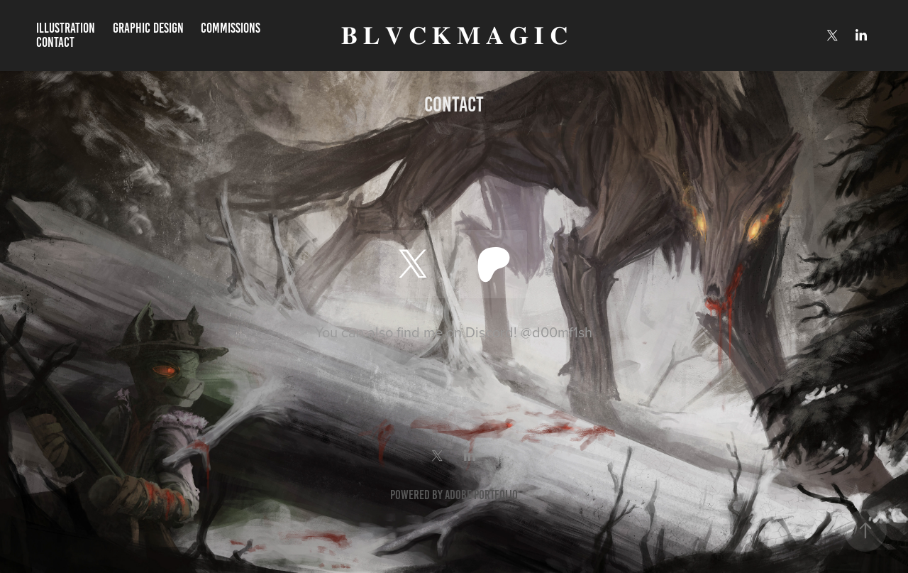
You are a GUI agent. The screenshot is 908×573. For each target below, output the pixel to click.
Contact (55, 42)
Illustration (65, 28)
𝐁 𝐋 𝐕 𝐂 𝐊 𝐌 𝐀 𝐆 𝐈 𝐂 (454, 35)
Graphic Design (148, 28)
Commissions (230, 28)
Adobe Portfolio (481, 495)
